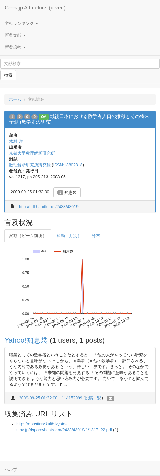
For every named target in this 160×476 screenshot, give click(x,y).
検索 (8, 75)
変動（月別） (69, 235)
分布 (96, 235)
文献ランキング (21, 23)
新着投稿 (15, 47)
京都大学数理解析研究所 (32, 153)
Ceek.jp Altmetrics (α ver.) (35, 8)
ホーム (15, 99)
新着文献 (15, 35)
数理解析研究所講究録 (30, 165)
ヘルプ (11, 469)
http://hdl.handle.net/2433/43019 (49, 206)
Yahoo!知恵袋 (26, 340)
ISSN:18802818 (68, 165)
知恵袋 (67, 192)
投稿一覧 (93, 398)
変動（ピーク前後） (28, 235)
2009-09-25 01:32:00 (38, 398)
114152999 (72, 398)
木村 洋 (16, 141)
